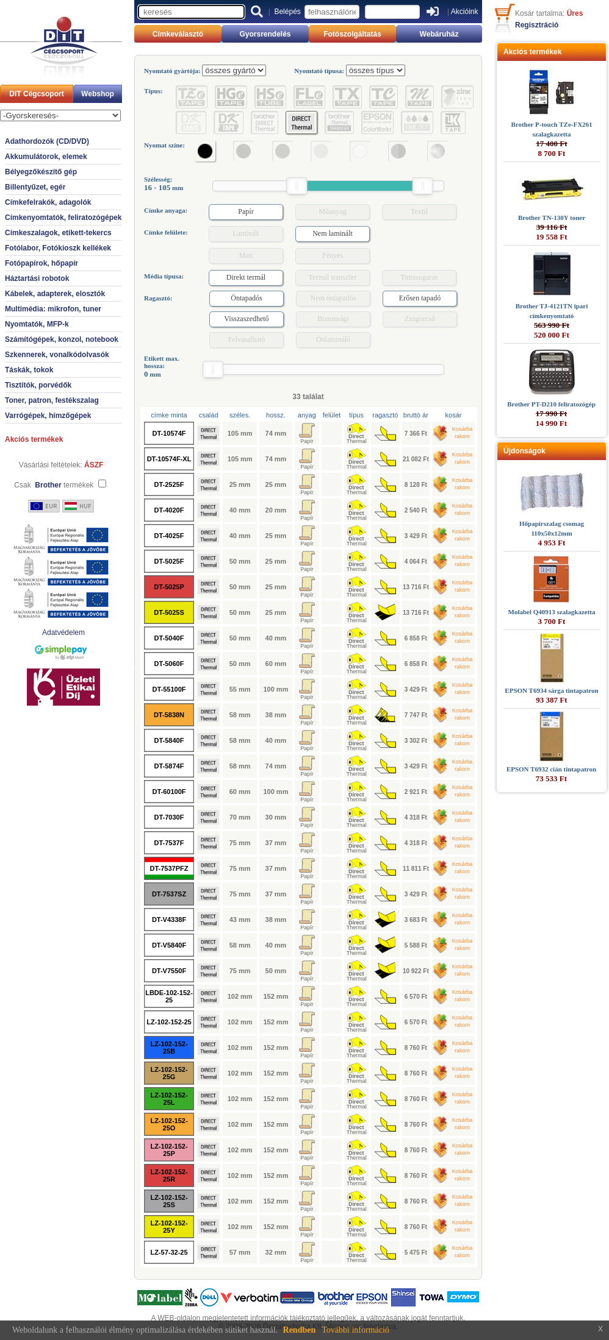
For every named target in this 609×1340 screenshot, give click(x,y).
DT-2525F (169, 484)
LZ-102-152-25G (168, 1073)
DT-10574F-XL (169, 459)
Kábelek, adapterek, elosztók (55, 293)
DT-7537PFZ (169, 868)
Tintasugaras (419, 277)
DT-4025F (169, 535)
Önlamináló (333, 339)
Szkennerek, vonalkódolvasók (57, 354)
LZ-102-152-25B (168, 1047)
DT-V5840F (169, 945)
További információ (355, 1330)
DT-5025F (169, 561)
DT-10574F (169, 433)
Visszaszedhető (246, 318)
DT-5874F (169, 766)
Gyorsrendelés (264, 34)
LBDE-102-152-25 (169, 996)
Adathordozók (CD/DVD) (47, 141)
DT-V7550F (169, 970)
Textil (419, 211)
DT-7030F (169, 817)
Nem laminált (332, 233)
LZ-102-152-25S (168, 1201)
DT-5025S (169, 612)
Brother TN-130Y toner (551, 217)
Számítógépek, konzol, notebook (61, 339)
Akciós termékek (34, 439)
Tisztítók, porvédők (38, 385)
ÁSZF (93, 465)
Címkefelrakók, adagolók (48, 202)
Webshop (97, 94)
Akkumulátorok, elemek (46, 156)
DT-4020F (169, 510)
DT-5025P (169, 586)
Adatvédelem (63, 632)
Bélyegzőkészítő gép (41, 172)
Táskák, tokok (29, 370)
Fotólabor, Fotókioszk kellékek (58, 248)
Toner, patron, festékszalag (52, 400)
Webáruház (439, 34)
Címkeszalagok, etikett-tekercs (58, 233)
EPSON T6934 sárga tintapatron (551, 690)
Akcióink (464, 11)
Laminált (245, 233)
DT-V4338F (169, 919)
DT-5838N (169, 714)
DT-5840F (169, 740)
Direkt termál (245, 277)
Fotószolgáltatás (352, 34)
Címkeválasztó (178, 34)
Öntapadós (246, 298)
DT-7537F (169, 842)
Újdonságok (524, 451)
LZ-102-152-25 (168, 1022)
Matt (246, 255)
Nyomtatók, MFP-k (37, 324)
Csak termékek (53, 485)
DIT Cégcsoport (36, 94)
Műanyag (332, 211)
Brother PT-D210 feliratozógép (551, 404)
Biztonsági (332, 318)
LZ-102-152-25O (168, 1124)
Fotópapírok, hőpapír (41, 263)
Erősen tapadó (420, 298)
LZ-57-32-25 (168, 1252)
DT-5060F (169, 663)
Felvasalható (246, 339)
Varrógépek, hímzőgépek (48, 415)
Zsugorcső (420, 318)
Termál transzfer (333, 277)
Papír (245, 211)
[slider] (296, 185)
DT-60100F (169, 791)
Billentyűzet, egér (35, 187)
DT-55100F (169, 689)
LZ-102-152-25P (168, 1150)
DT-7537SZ (169, 894)
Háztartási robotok (37, 278)
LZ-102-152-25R (168, 1175)
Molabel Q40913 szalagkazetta (552, 611)
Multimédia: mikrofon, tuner (53, 309)
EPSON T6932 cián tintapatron (551, 769)
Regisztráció (536, 25)
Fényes (332, 255)
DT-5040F (169, 638)
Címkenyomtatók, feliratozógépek (63, 217)
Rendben (299, 1330)
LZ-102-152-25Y (168, 1226)
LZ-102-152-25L (168, 1098)
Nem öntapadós (333, 298)
